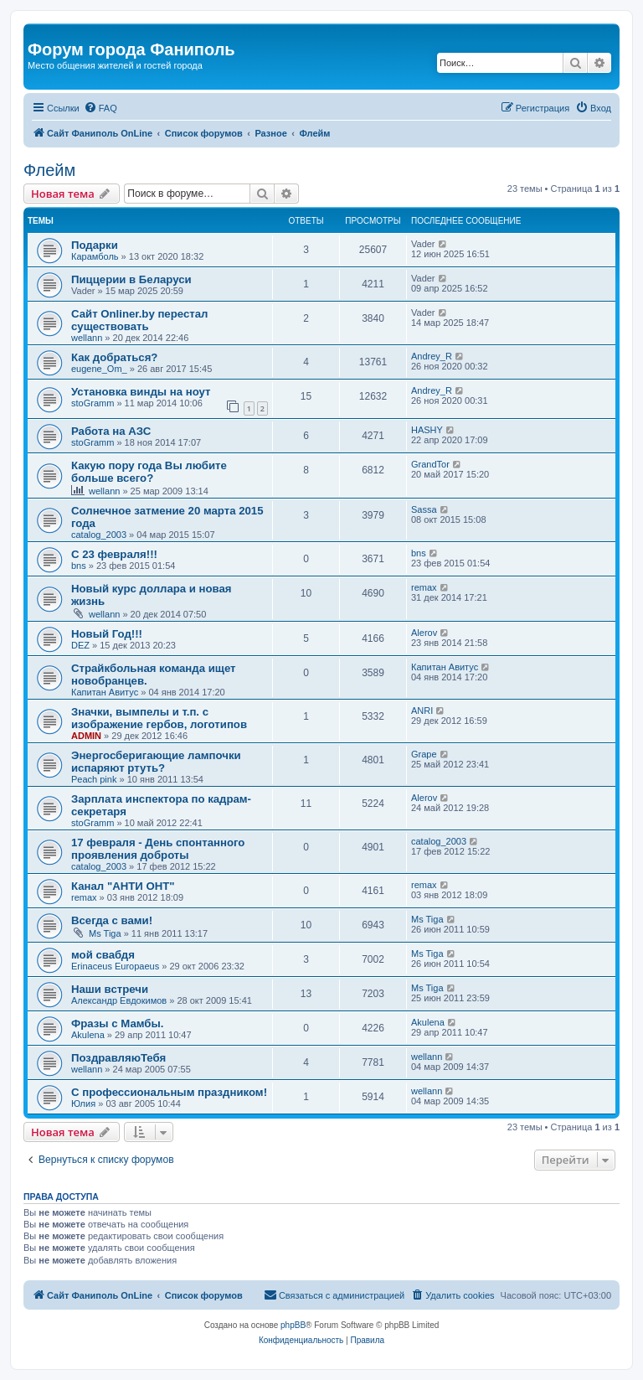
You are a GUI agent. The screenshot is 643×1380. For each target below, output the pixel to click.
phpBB (293, 1325)
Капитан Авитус (104, 692)
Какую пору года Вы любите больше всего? (149, 471)
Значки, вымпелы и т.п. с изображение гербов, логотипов (159, 718)
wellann (86, 338)
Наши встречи (109, 989)
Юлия (83, 1103)
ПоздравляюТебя (118, 1058)
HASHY (427, 430)
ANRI (422, 711)
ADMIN (86, 736)
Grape (424, 754)
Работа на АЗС (111, 431)
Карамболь (95, 256)
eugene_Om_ (99, 369)
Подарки (94, 245)
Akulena (88, 1035)
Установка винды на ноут (140, 391)
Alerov (424, 633)
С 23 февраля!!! (114, 554)
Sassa (424, 509)
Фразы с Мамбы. (117, 1023)
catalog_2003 (98, 535)
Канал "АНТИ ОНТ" (122, 886)
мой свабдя (103, 954)
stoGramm (92, 403)
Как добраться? (114, 357)
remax (424, 587)
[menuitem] (100, 108)
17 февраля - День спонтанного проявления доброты (157, 848)
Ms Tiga (105, 933)
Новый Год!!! (106, 634)
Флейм (49, 170)
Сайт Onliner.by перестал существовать (139, 320)
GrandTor (430, 464)
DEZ (80, 645)
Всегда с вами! (111, 920)
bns (78, 566)
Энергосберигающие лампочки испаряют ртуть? (156, 761)
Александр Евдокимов (119, 1000)
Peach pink (93, 779)
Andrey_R (431, 356)
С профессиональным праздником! (169, 1092)
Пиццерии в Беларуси (131, 279)
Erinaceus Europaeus (115, 966)
